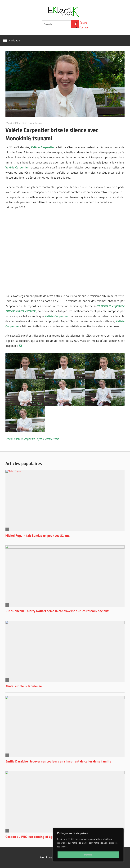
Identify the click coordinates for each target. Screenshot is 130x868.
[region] (88, 845)
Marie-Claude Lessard (32, 123)
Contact (83, 27)
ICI (20, 346)
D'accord (88, 854)
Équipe (83, 22)
